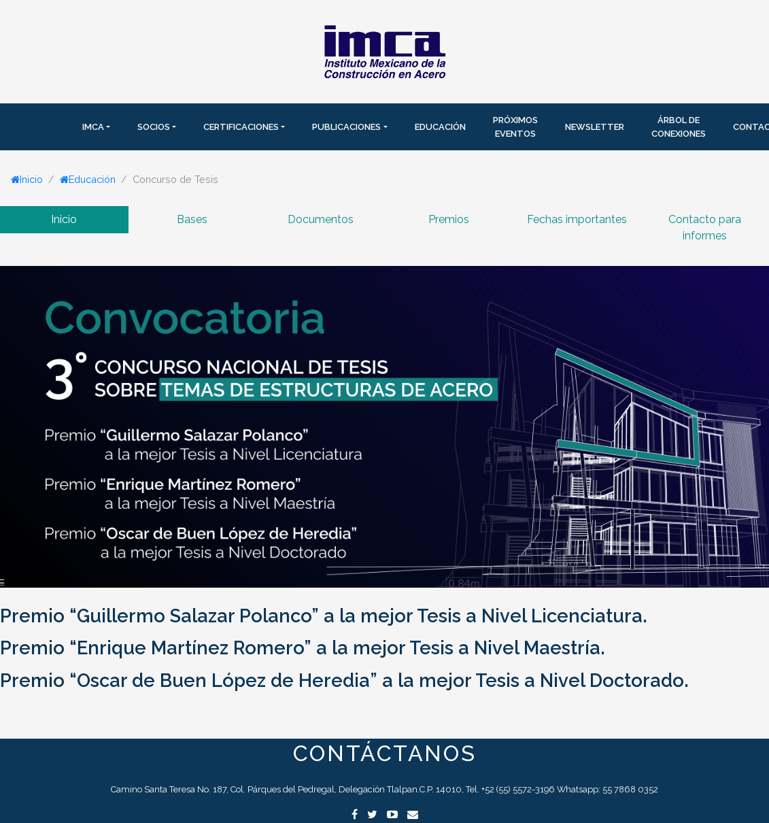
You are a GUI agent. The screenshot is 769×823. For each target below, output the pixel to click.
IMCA (93, 127)
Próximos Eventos (515, 127)
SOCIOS (153, 127)
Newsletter (594, 127)
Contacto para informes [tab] (704, 227)
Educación (440, 127)
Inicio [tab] (64, 219)
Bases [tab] (192, 219)
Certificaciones (241, 127)
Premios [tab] (448, 219)
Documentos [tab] (321, 219)
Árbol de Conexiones (678, 127)
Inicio (27, 179)
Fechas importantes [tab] (577, 219)
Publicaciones (346, 127)
